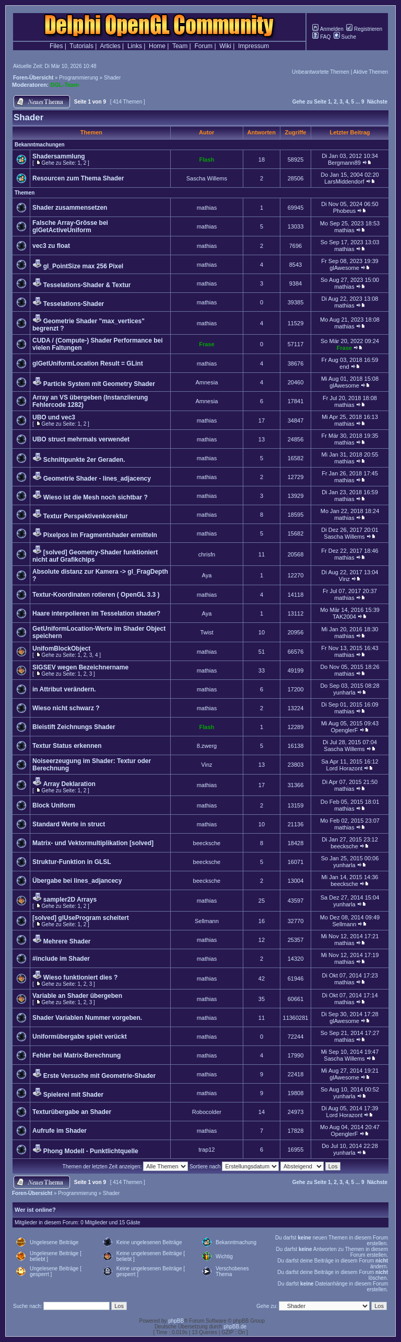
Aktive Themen (370, 72)
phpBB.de (234, 1326)
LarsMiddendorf (344, 181)
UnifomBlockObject (61, 648)
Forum (203, 46)
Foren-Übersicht (33, 78)
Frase (206, 344)
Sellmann (207, 921)
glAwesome (344, 268)
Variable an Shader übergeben (77, 995)
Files (56, 46)
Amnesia (207, 382)
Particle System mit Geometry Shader (99, 384)
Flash (207, 159)
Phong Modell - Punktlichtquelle (90, 1151)
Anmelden (327, 29)
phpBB (176, 1321)
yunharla (344, 692)
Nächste (377, 102)
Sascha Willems (206, 178)
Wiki (225, 46)
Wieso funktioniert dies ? (80, 977)
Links (134, 46)
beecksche (207, 843)
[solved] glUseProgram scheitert (80, 918)
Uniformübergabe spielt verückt (79, 1036)
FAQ (321, 37)
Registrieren (364, 29)
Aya (207, 575)
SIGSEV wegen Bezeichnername (80, 667)
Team (179, 46)
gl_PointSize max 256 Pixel (83, 266)
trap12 (206, 1149)
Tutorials (81, 46)
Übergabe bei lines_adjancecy (77, 880)
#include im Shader (61, 958)
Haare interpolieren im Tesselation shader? (96, 613)
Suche (345, 37)
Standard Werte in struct (68, 824)
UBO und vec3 (53, 417)
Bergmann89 (344, 163)
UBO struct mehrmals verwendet (80, 439)
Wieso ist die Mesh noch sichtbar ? (95, 497)
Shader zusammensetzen (69, 207)
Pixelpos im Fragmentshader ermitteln (100, 535)
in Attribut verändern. (64, 689)
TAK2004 (344, 616)
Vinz (344, 579)
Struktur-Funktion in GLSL (71, 862)
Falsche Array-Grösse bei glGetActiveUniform (70, 226)
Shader (112, 78)
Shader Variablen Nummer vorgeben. (87, 1017)
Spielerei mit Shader (73, 1094)
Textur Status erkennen (66, 745)
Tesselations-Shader (73, 304)
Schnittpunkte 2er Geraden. (84, 459)
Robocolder (206, 1112)
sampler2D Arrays (70, 899)
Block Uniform (53, 805)
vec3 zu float (51, 245)
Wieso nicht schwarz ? (66, 708)
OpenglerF (344, 730)
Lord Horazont (344, 768)
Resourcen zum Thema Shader (78, 178)
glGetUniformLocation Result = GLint (87, 363)
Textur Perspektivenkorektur (85, 516)
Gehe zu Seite (309, 102)
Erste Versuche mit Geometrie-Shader (99, 1075)
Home (157, 46)
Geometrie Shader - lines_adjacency (97, 478)
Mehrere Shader (67, 941)
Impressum (253, 46)
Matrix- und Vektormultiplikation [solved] (93, 843)
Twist (206, 632)
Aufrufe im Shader (59, 1130)
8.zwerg (207, 746)
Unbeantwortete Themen (320, 72)
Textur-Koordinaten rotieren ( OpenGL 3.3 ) (96, 594)
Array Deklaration (69, 784)
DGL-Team (64, 85)
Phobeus (344, 211)
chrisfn (206, 554)
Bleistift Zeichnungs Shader (73, 727)
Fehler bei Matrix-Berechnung (76, 1055)
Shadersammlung (58, 156)
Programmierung (78, 78)
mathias (207, 207)
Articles (110, 46)
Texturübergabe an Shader (71, 1112)
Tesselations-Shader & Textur (87, 285)
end (344, 366)
